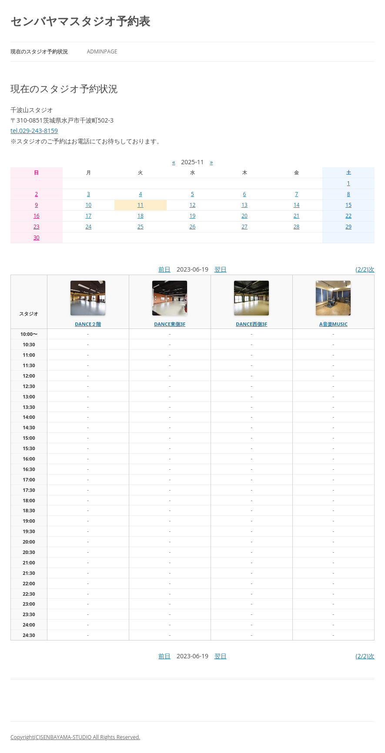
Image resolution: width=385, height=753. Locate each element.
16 (36, 215)
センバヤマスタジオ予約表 (80, 21)
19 (193, 215)
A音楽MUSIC (333, 324)
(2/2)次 (365, 269)
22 (348, 215)
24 (88, 226)
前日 (164, 269)
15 (348, 205)
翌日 (220, 269)
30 (36, 237)
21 (297, 215)
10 (88, 205)
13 (244, 205)
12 (193, 205)
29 (348, 226)
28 (297, 226)
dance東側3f (169, 324)
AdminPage (102, 51)
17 (88, 215)
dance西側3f (251, 324)
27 (244, 226)
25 (140, 226)
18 (140, 215)
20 (244, 215)
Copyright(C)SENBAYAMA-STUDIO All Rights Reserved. (75, 737)
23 (36, 226)
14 (297, 205)
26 (193, 226)
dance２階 (88, 324)
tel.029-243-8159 (34, 130)
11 (140, 205)
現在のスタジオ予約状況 (39, 51)
